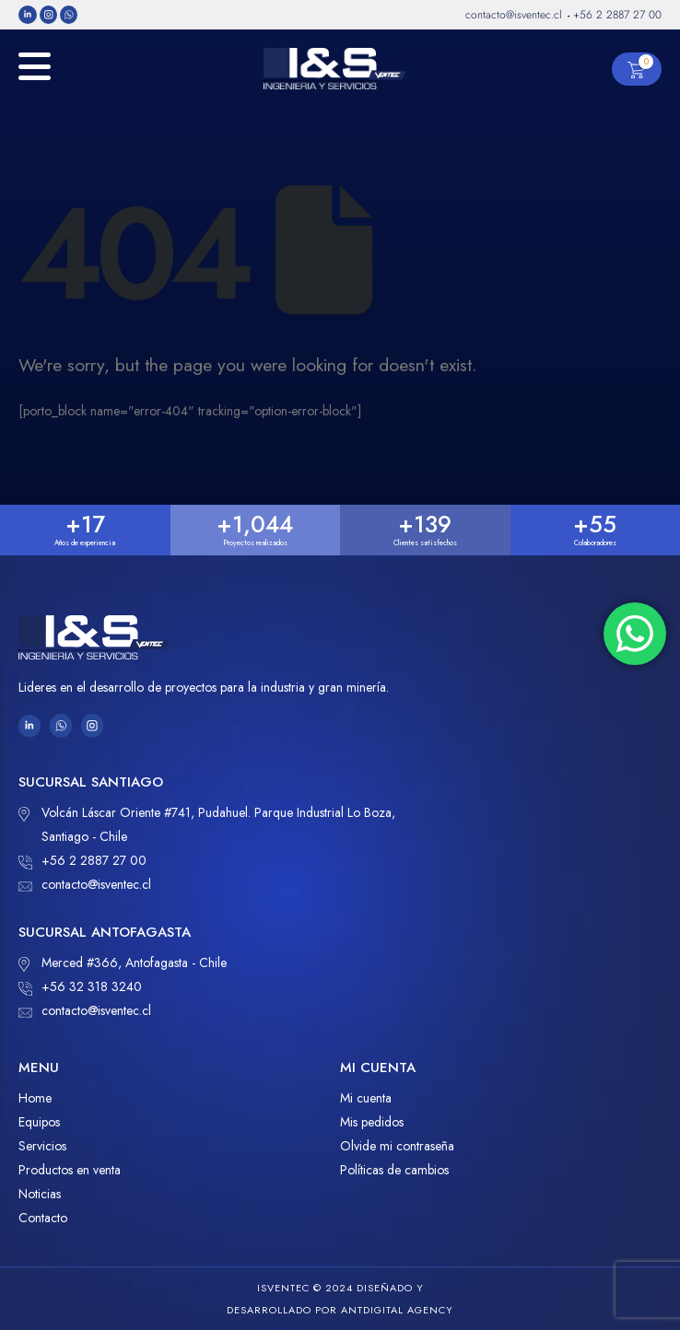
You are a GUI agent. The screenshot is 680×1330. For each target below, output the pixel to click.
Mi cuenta (366, 1098)
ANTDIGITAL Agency (397, 1309)
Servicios (42, 1146)
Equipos (39, 1122)
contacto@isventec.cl (84, 884)
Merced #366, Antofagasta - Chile (122, 962)
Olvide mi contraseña (397, 1146)
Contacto (42, 1217)
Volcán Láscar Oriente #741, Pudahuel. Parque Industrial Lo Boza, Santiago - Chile (206, 823)
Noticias (39, 1193)
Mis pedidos (372, 1122)
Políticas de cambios (394, 1170)
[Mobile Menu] (34, 76)
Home (35, 1098)
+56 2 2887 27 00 (82, 860)
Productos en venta (69, 1170)
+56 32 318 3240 (80, 986)
